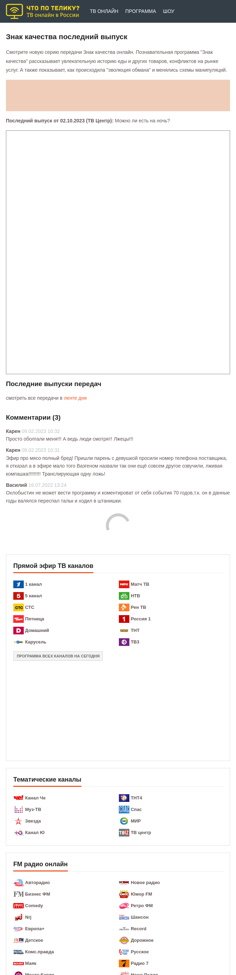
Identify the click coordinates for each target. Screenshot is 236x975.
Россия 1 (141, 618)
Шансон (140, 917)
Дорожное (142, 940)
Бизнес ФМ (37, 894)
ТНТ (135, 630)
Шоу (168, 11)
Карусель (36, 642)
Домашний (37, 630)
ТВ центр (141, 832)
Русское (140, 951)
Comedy (34, 905)
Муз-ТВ (33, 809)
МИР (136, 821)
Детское (34, 940)
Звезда (33, 821)
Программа (140, 11)
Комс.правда (39, 951)
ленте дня (75, 398)
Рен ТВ (138, 607)
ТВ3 (135, 642)
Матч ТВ (140, 584)
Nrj (28, 917)
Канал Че (35, 797)
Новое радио (145, 882)
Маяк (30, 963)
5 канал (33, 595)
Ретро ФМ (142, 905)
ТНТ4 (136, 797)
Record (138, 928)
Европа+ (34, 928)
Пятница (34, 618)
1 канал (33, 584)
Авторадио (37, 882)
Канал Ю (35, 832)
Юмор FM (141, 894)
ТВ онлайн (104, 11)
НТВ (135, 595)
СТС (29, 607)
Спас (136, 809)
